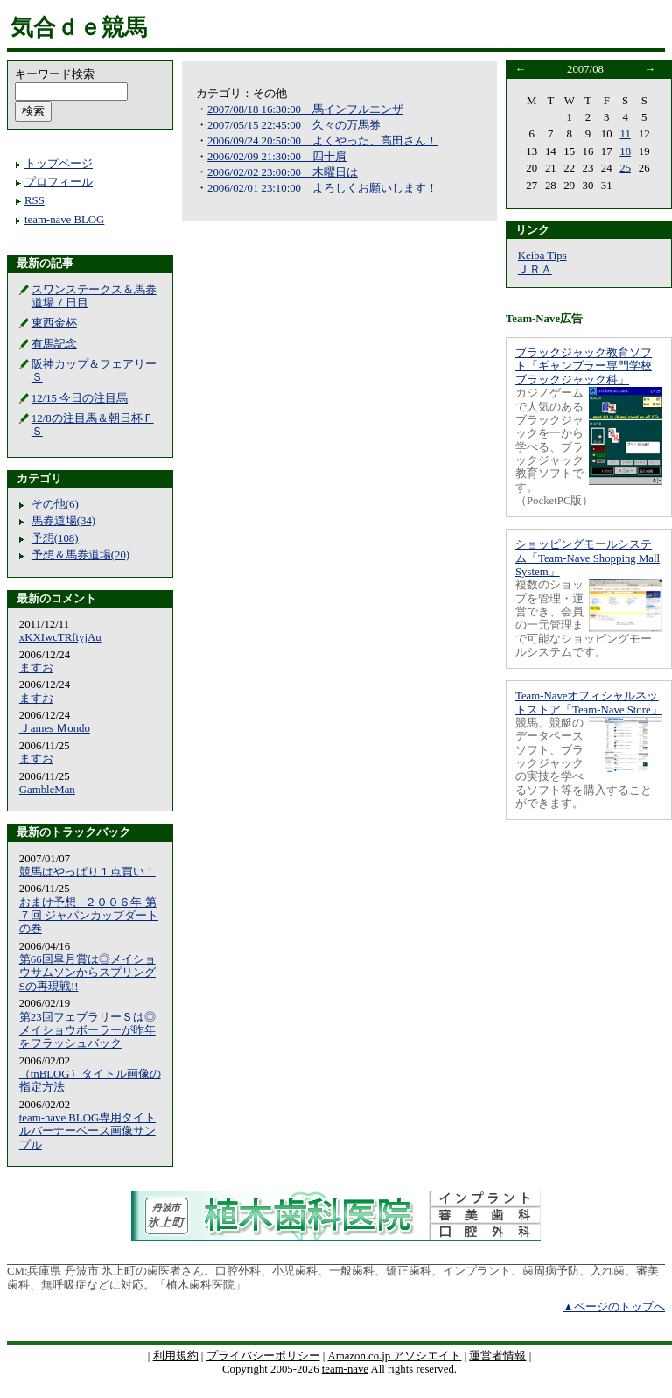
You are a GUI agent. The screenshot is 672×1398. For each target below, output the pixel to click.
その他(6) (55, 504)
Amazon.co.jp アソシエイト (394, 1356)
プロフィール (58, 182)
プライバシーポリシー (263, 1356)
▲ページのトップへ (614, 1307)
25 (625, 168)
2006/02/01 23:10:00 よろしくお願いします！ (322, 188)
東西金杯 (54, 323)
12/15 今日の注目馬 (80, 398)
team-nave (345, 1369)
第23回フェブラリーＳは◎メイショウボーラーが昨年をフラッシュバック (87, 1030)
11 (625, 134)
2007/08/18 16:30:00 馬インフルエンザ (305, 109)
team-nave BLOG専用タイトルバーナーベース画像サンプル (87, 1131)
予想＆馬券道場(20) (81, 555)
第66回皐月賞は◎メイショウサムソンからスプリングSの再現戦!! (87, 973)
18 (625, 151)
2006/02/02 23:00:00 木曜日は (282, 172)
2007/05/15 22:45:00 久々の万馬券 (294, 125)
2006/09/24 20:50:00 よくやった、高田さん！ (322, 141)
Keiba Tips (542, 255)
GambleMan (47, 789)
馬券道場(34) (63, 521)
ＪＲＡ (535, 269)
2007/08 (585, 69)
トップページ (58, 164)
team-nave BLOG (64, 220)
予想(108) (55, 538)
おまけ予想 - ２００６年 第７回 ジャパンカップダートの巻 (88, 916)
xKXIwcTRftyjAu (60, 637)
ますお (36, 668)
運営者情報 (497, 1356)
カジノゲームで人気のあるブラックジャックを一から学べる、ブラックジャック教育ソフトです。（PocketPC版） (554, 447)
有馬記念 (54, 344)
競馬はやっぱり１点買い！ (87, 872)
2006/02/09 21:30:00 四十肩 (276, 157)
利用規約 (176, 1356)
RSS (34, 200)
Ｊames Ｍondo (54, 728)
